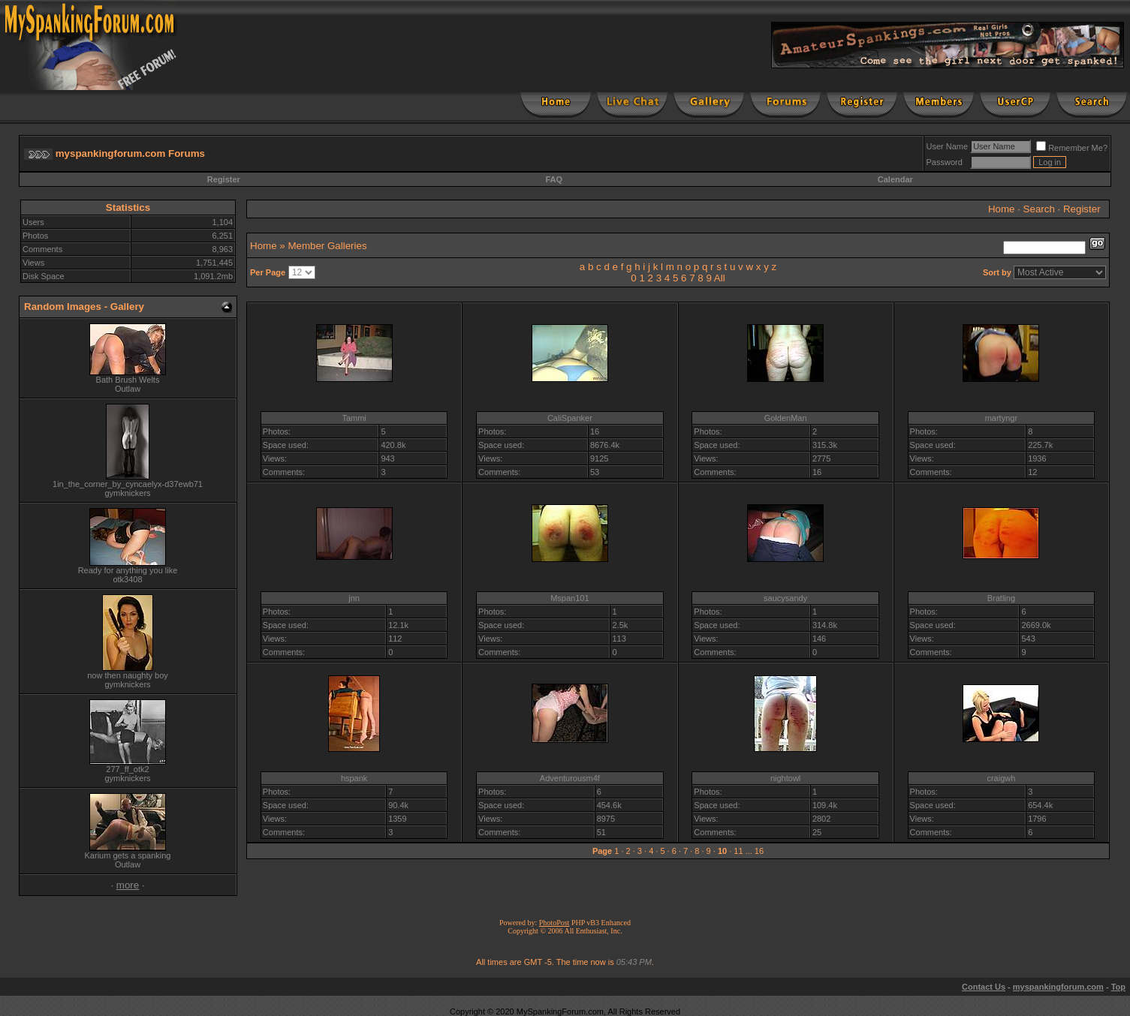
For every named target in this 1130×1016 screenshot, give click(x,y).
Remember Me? (1071, 147)
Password (945, 162)
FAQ (553, 179)
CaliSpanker (569, 417)
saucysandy (785, 598)
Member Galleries (327, 245)
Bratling (1001, 598)
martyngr (1001, 417)
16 (759, 850)
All (719, 278)
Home (1001, 209)
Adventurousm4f (570, 778)
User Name (948, 146)
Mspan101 (569, 598)
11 (738, 850)
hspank (354, 778)
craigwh (1001, 778)
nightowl (785, 778)
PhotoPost (554, 922)
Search (1039, 209)
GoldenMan (785, 417)
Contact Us (983, 986)
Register (223, 179)
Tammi (354, 417)
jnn (354, 598)
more (127, 885)
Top (1118, 986)
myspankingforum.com (1058, 986)
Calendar (895, 179)
